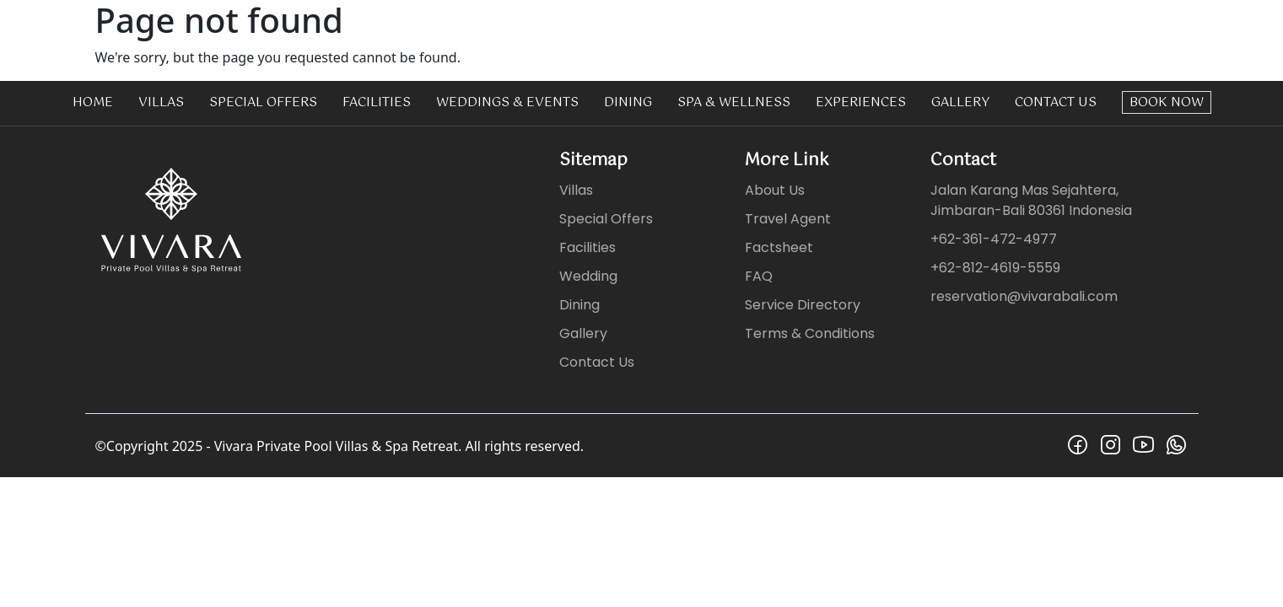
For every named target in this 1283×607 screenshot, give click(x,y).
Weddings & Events (507, 102)
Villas (161, 102)
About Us (775, 190)
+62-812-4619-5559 (995, 267)
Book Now (1166, 102)
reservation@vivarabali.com (1024, 296)
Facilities (376, 102)
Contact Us (1056, 102)
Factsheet (779, 247)
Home (93, 102)
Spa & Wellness (733, 102)
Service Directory (802, 304)
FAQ (759, 276)
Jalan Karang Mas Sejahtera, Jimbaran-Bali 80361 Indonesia (1031, 200)
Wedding (588, 276)
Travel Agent (788, 218)
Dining (628, 102)
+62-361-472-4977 (993, 239)
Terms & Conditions (810, 333)
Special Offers (263, 102)
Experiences (861, 102)
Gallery (960, 102)
